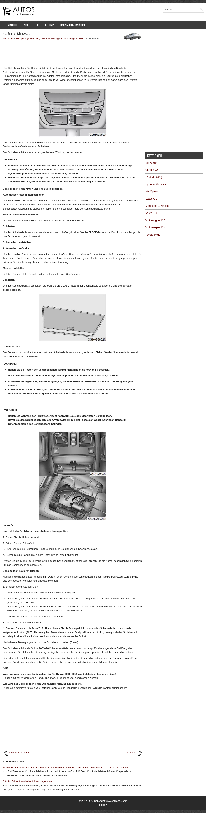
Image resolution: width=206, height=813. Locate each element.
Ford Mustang (153, 177)
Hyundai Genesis (155, 184)
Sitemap (49, 25)
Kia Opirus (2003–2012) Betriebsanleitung (37, 38)
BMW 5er (151, 162)
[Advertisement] (72, 52)
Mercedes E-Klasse (157, 205)
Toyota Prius (152, 234)
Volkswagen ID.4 (155, 227)
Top (36, 25)
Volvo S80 (151, 213)
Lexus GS (151, 198)
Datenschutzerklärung (72, 25)
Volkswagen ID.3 (155, 220)
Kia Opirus (8, 38)
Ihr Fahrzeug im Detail (72, 38)
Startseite (11, 25)
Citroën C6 (151, 169)
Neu (26, 25)
